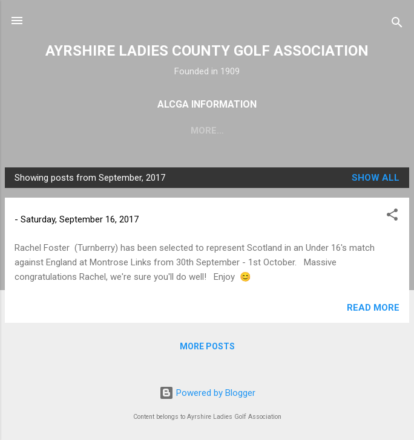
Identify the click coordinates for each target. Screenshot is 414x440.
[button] (392, 219)
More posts (207, 349)
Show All (375, 180)
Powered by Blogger (207, 393)
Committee (273, 130)
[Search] (397, 24)
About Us (136, 130)
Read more (373, 310)
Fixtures (203, 130)
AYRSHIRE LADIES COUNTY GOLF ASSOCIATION (207, 50)
